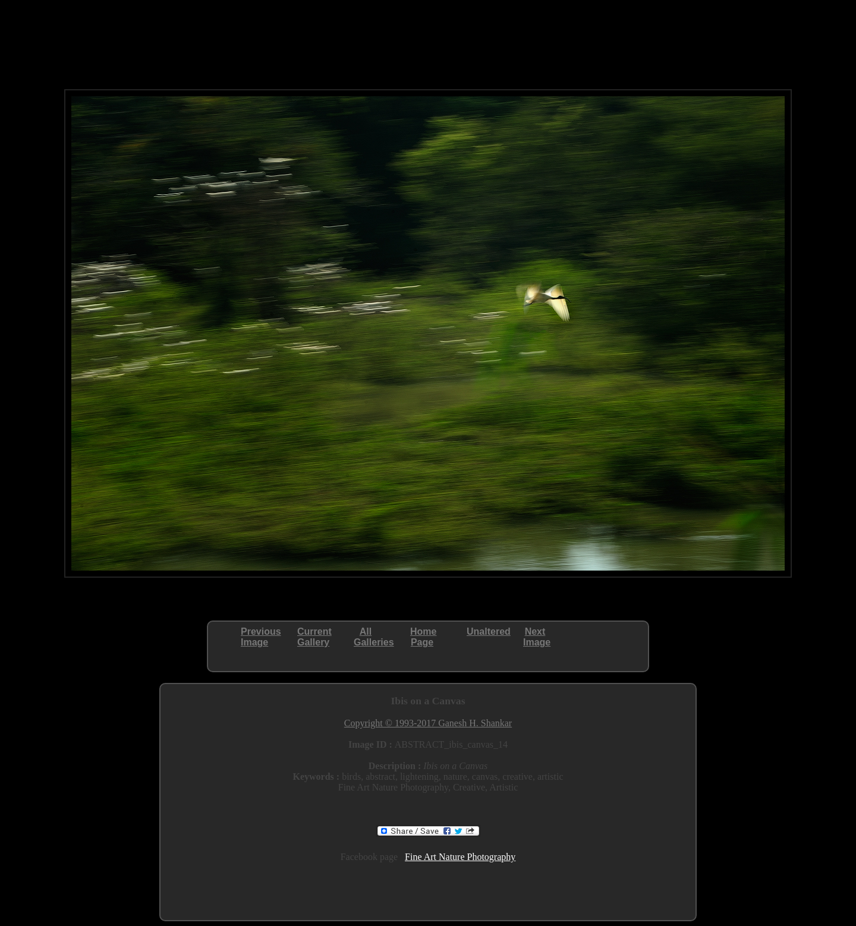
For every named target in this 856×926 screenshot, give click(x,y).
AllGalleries (374, 636)
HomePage (423, 636)
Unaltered (489, 631)
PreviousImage (261, 636)
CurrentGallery (314, 636)
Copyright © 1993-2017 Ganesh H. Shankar (428, 723)
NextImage (536, 636)
